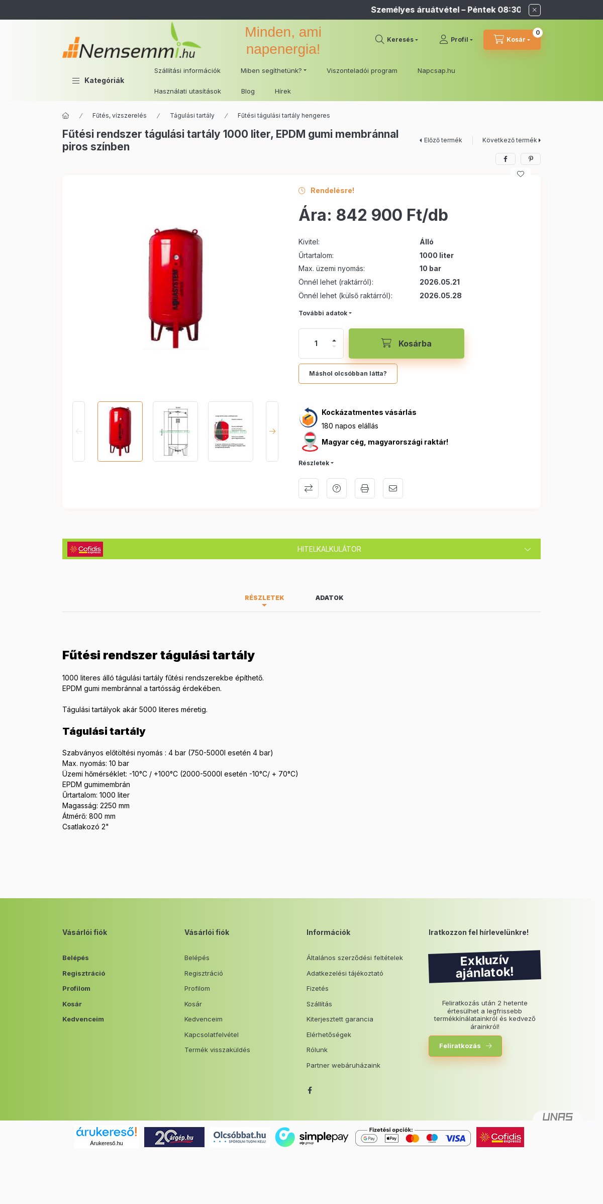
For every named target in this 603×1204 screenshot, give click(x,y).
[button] (98, 80)
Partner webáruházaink (343, 1065)
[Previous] (78, 431)
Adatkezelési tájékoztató (345, 973)
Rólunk (317, 1050)
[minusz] (334, 346)
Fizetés (318, 988)
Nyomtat (365, 488)
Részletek (313, 463)
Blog (248, 91)
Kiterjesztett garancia (340, 1019)
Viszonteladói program (362, 70)
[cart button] (512, 40)
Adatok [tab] (330, 597)
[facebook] (505, 159)
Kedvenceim (83, 1019)
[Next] (272, 431)
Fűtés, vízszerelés (119, 115)
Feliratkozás (460, 1046)
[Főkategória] (65, 115)
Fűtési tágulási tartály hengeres (284, 115)
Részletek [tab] (264, 597)
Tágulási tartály (192, 115)
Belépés (75, 958)
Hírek (283, 91)
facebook (309, 1090)
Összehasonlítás (308, 488)
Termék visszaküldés (217, 1050)
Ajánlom (393, 488)
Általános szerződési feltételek (355, 958)
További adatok (322, 313)
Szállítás (319, 1004)
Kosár (72, 1004)
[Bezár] (535, 10)
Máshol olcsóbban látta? (348, 373)
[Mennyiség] (316, 343)
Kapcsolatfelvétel (211, 1034)
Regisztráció (83, 973)
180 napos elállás (350, 425)
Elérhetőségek (329, 1034)
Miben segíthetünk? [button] (271, 70)
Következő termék (509, 140)
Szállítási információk (187, 70)
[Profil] (456, 40)
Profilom (76, 988)
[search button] (397, 40)
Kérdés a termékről (337, 488)
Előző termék (443, 140)
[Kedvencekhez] (521, 174)
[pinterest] (531, 159)
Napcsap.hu (436, 70)
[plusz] (334, 340)
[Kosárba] (406, 343)
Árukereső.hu (106, 1143)
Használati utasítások (187, 91)
